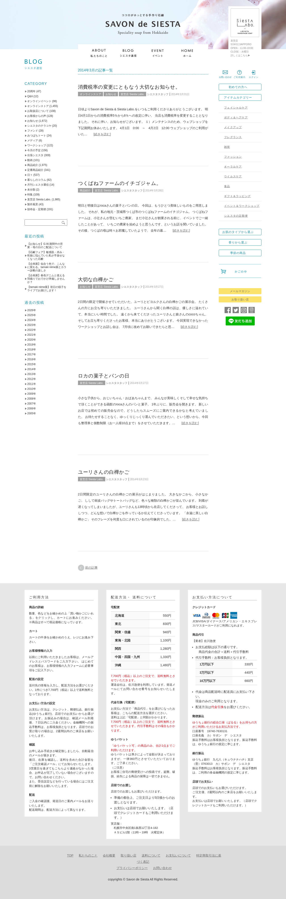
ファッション (233, 156)
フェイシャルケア (236, 107)
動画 (30, 160)
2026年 (31, 310)
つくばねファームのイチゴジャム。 (119, 183)
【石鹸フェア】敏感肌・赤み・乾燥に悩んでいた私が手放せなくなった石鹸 (46, 255)
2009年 (31, 393)
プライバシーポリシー (132, 868)
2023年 (31, 325)
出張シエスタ (35, 155)
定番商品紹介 (35, 170)
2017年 (31, 354)
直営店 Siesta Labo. (132, 94)
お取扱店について (38, 111)
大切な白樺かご (96, 279)
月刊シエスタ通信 (38, 184)
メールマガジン (240, 291)
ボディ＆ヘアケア (236, 117)
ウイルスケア (233, 176)
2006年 (31, 408)
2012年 (31, 379)
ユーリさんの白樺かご (104, 472)
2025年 (31, 315)
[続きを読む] (102, 134)
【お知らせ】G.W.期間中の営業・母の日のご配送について (45, 245)
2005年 (31, 413)
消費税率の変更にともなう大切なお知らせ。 (129, 87)
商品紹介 (85, 190)
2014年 (31, 369)
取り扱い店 (128, 855)
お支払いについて (178, 855)
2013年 (31, 374)
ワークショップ (36, 145)
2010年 (31, 388)
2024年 (31, 320)
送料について (151, 855)
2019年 (31, 344)
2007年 (31, 403)
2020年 (31, 339)
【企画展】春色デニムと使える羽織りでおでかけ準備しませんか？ (46, 279)
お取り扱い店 (240, 299)
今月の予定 (34, 150)
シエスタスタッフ (157, 94)
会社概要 (109, 855)
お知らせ (110, 94)
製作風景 (32, 204)
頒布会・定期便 (36, 209)
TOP (70, 855)
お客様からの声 (36, 115)
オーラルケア (233, 166)
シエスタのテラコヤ (39, 125)
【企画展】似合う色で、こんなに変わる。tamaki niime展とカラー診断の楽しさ (46, 267)
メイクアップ (233, 127)
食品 (227, 186)
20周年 (31, 91)
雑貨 (227, 147)
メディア (32, 140)
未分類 (31, 189)
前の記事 (91, 567)
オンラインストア (90, 94)
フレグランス (233, 137)
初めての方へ (238, 87)
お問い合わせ (162, 868)
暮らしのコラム (36, 179)
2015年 (31, 364)
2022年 (31, 329)
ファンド (32, 130)
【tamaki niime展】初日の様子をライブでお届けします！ (46, 288)
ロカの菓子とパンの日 (104, 376)
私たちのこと (88, 855)
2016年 (31, 359)
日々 (30, 174)
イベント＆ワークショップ (241, 205)
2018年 (31, 349)
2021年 (31, 334)
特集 (30, 194)
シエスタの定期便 (236, 215)
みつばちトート (36, 135)
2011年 (31, 384)
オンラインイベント (39, 101)
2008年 (31, 398)
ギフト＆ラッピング (237, 196)
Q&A (30, 96)
